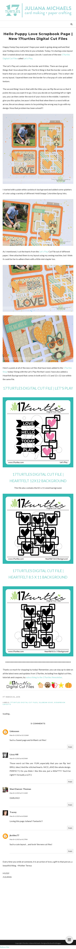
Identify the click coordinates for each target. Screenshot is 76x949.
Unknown (14, 731)
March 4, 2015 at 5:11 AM (19, 793)
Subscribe (4, 947)
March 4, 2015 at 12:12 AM (19, 735)
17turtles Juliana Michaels (31, 943)
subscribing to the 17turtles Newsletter (44, 677)
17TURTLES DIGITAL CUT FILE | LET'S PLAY (38, 388)
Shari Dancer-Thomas (20, 789)
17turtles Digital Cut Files (24, 702)
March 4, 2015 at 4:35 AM (19, 758)
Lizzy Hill (14, 754)
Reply (70, 747)
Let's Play (28, 58)
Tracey (13, 812)
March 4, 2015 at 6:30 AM (19, 816)
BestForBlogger (55, 943)
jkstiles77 (14, 835)
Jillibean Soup (46, 702)
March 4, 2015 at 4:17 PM (19, 839)
